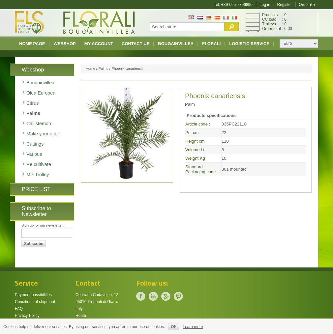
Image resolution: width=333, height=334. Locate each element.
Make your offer (42, 133)
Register (284, 4)
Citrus (32, 103)
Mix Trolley (37, 174)
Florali (211, 43)
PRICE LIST (36, 189)
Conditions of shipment (35, 301)
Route (81, 315)
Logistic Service (249, 43)
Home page (32, 43)
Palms (33, 113)
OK (174, 326)
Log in (264, 4)
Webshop (65, 43)
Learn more (193, 326)
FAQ (19, 308)
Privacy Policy (27, 315)
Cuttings (35, 144)
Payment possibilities (33, 294)
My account (98, 43)
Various (34, 154)
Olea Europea (40, 93)
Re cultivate (38, 164)
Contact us (135, 43)
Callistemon (38, 123)
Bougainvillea (176, 43)
